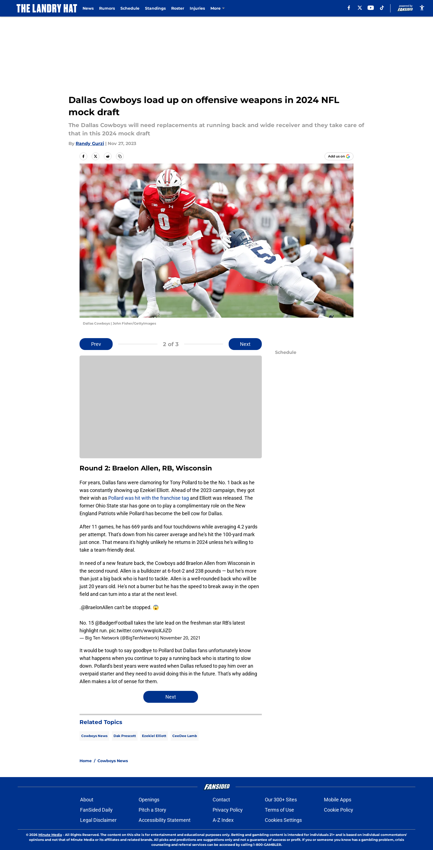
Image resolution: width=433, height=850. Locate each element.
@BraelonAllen (97, 607)
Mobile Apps (337, 799)
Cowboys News (94, 736)
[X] (360, 8)
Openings (149, 799)
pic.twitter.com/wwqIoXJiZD (140, 630)
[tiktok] (382, 8)
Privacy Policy (228, 810)
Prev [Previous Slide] (96, 344)
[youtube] (371, 8)
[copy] (120, 156)
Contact (221, 799)
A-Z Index (223, 820)
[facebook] (348, 8)
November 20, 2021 (180, 638)
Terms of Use (279, 810)
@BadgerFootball (114, 623)
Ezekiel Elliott (154, 736)
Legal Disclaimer (98, 820)
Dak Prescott (124, 736)
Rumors (107, 8)
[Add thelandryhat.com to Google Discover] (338, 156)
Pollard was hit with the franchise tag (148, 498)
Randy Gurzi (90, 143)
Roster (177, 8)
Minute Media (50, 835)
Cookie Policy (338, 810)
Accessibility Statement (165, 820)
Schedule (129, 8)
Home (86, 760)
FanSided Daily (96, 810)
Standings (155, 8)
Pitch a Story (152, 810)
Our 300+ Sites (281, 799)
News (88, 8)
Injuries (197, 8)
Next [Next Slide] (245, 344)
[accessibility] (422, 7)
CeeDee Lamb (184, 736)
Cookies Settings (283, 820)
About (86, 799)
